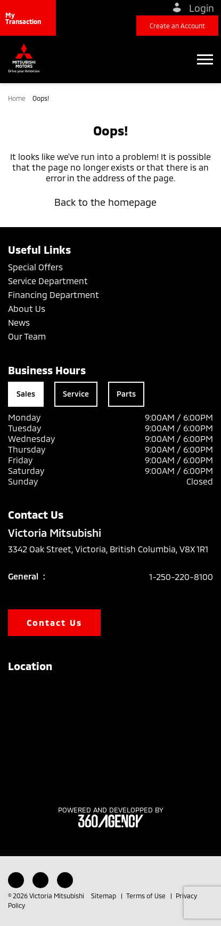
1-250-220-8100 (181, 576)
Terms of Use (146, 895)
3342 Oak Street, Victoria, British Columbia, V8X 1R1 (108, 555)
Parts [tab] (126, 393)
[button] (28, 18)
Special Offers (35, 267)
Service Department (48, 281)
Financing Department (53, 294)
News (19, 322)
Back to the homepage (110, 202)
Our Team (27, 336)
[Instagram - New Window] (65, 880)
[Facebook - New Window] (16, 880)
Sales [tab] (26, 393)
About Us (26, 308)
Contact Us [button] (54, 622)
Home (17, 98)
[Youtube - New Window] (40, 880)
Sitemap (104, 895)
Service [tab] (76, 393)
